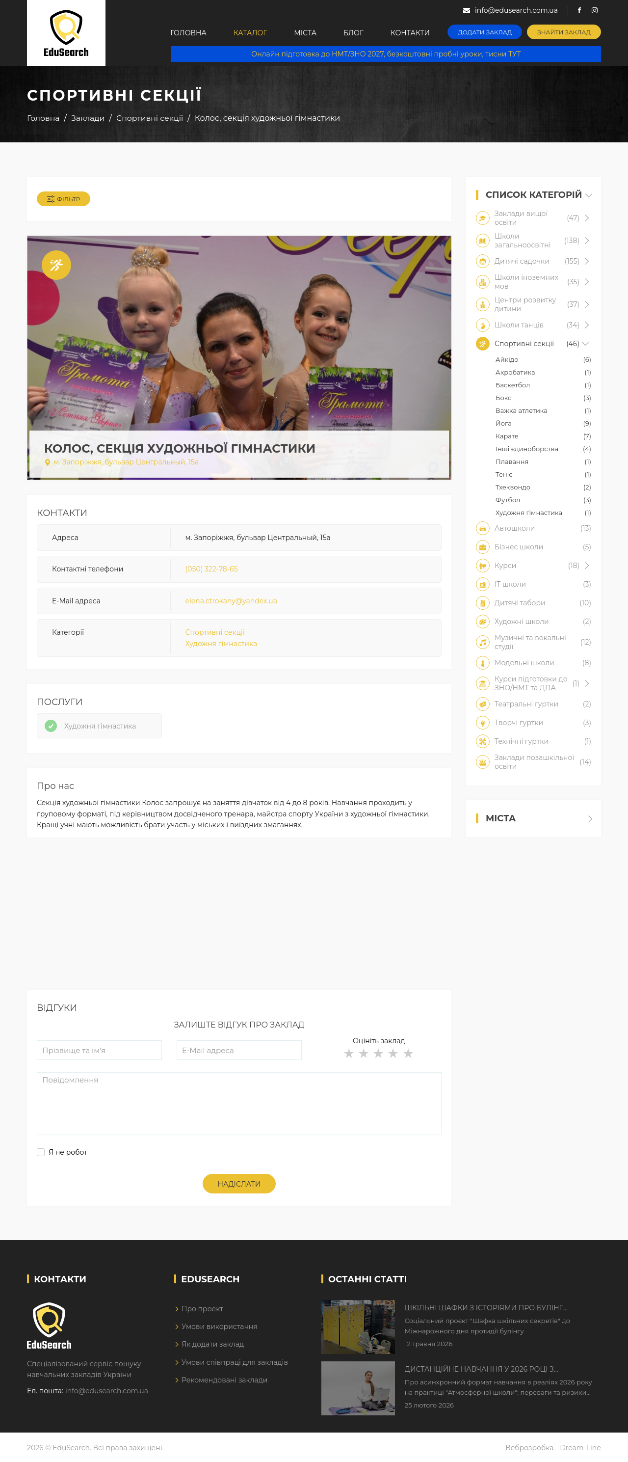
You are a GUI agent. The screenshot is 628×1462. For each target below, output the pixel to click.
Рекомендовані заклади (225, 1380)
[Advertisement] (239, 921)
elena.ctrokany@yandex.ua (231, 600)
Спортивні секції (215, 632)
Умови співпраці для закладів (235, 1362)
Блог (353, 32)
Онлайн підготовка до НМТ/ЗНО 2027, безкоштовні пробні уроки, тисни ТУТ (386, 54)
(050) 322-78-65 (211, 569)
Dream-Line (580, 1447)
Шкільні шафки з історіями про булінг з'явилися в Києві (484, 1308)
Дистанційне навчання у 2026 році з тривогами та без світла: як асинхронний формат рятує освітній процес (492, 1370)
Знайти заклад (564, 32)
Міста (305, 32)
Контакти (410, 32)
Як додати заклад (213, 1344)
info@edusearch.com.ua (106, 1390)
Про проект (202, 1308)
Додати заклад (485, 32)
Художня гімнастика (221, 643)
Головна (188, 32)
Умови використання (220, 1326)
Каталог (250, 32)
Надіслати (239, 1184)
